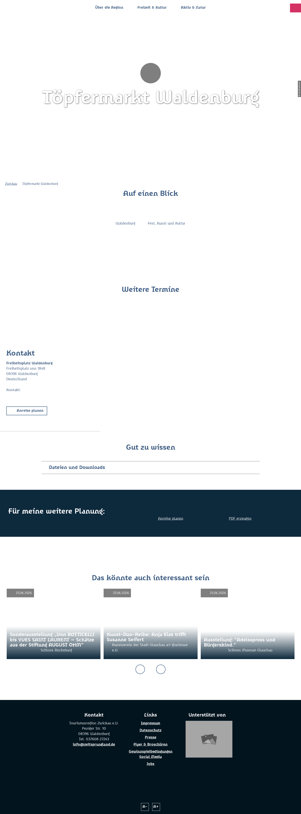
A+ (156, 806)
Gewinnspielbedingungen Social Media (150, 754)
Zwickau (11, 183)
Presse (150, 737)
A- (145, 806)
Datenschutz (150, 730)
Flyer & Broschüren (150, 744)
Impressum (150, 723)
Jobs (150, 764)
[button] (26, 410)
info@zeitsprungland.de (94, 744)
